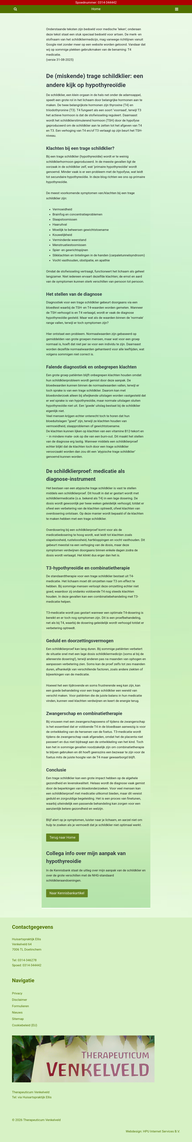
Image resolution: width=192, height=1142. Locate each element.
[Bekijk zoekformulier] (15, 9)
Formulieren (20, 1005)
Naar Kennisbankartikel (67, 893)
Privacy (17, 992)
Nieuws (17, 1011)
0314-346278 (27, 959)
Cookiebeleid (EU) (24, 1024)
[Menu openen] (176, 9)
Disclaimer (19, 999)
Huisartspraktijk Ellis (37, 1096)
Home (96, 9)
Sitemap (18, 1018)
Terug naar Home (63, 837)
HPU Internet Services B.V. (161, 1130)
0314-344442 (31, 964)
